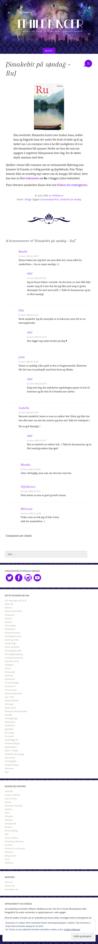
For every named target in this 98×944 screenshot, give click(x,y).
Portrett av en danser (15, 848)
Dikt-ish (9, 882)
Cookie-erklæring (72, 929)
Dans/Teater (11, 798)
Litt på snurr (11, 689)
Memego (9, 704)
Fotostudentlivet (12, 632)
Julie (22, 357)
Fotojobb (9, 816)
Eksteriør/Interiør (14, 805)
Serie (7, 859)
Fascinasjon (10, 625)
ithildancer (57, 195)
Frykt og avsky (12, 639)
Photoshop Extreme (14, 841)
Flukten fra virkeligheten (72, 185)
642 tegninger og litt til (16, 600)
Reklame (9, 852)
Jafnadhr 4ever (12, 661)
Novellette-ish (11, 889)
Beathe (23, 251)
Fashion (8, 809)
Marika (25, 465)
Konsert (8, 827)
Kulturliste (10, 679)
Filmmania (10, 629)
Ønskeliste (10, 725)
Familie (8, 621)
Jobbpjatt (9, 664)
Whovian (9, 768)
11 (88, 63)
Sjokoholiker (11, 747)
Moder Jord (10, 707)
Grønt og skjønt (12, 646)
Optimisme (10, 721)
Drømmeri (10, 614)
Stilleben (9, 862)
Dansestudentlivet (13, 611)
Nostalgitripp (11, 718)
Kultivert (9, 675)
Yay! (7, 772)
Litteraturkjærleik (49, 199)
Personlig (9, 732)
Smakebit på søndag (70, 199)
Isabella (24, 408)
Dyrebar (9, 618)
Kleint (8, 668)
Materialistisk (11, 700)
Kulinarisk (10, 672)
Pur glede (9, 736)
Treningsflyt (11, 761)
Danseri (8, 607)
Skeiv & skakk (11, 750)
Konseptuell (10, 823)
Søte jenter (10, 757)
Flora (7, 812)
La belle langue (12, 682)
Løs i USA (9, 696)
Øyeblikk (9, 729)
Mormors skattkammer (16, 711)
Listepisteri (10, 686)
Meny (49, 50)
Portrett (8, 844)
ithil (29, 273)
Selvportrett (10, 855)
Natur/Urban (11, 837)
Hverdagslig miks (13, 650)
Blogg (28, 199)
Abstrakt (9, 791)
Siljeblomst (28, 486)
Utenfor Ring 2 (12, 764)
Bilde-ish (9, 604)
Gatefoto (9, 820)
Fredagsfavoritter (13, 636)
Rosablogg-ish (11, 739)
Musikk (8, 714)
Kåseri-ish (10, 885)
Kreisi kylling (11, 830)
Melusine (26, 509)
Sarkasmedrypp (12, 743)
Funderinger (11, 643)
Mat (7, 834)
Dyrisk (8, 802)
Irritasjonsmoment (14, 657)
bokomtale (32, 178)
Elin (21, 310)
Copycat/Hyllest (12, 794)
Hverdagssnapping (14, 654)
